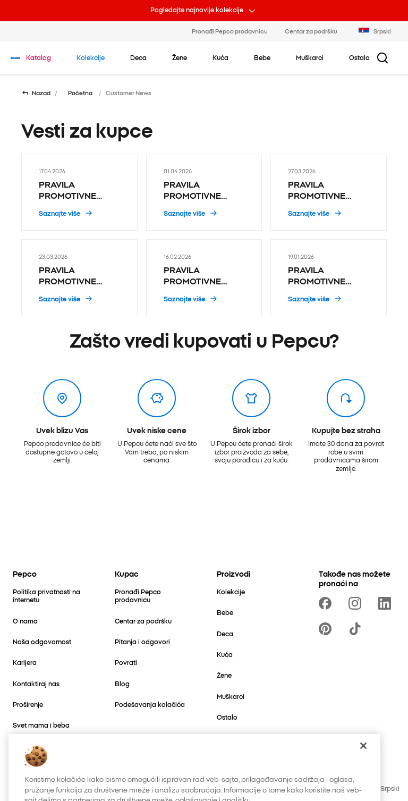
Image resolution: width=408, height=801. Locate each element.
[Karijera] (25, 662)
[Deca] (225, 633)
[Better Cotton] (33, 746)
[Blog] (122, 683)
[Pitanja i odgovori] (142, 641)
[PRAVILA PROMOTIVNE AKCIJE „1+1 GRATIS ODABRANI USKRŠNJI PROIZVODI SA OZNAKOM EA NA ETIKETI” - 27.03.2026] (328, 192)
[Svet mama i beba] (41, 725)
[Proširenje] (28, 704)
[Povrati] (126, 662)
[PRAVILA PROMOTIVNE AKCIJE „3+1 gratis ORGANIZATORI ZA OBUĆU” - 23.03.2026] (79, 277)
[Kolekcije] (231, 591)
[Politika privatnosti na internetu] (51, 595)
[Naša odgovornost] (42, 641)
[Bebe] (225, 612)
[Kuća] (225, 654)
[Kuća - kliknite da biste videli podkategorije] (220, 57)
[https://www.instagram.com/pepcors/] (357, 603)
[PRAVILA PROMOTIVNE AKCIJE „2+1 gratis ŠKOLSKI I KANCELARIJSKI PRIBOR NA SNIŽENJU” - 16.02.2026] (204, 277)
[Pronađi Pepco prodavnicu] (153, 595)
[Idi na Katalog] (38, 57)
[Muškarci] (230, 696)
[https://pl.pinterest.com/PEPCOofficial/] (327, 628)
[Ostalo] (227, 717)
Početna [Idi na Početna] (80, 92)
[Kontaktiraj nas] (36, 683)
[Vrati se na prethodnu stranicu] (35, 93)
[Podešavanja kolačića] (150, 704)
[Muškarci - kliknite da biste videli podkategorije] (310, 57)
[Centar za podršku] (143, 621)
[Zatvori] (363, 772)
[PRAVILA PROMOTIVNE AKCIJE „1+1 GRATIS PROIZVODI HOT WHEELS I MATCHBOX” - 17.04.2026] (79, 192)
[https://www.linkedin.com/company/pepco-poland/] (386, 603)
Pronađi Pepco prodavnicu (230, 31)
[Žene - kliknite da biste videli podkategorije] (179, 57)
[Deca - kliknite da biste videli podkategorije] (138, 57)
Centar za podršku (311, 31)
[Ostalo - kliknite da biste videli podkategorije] (359, 57)
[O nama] (25, 621)
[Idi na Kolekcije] (90, 57)
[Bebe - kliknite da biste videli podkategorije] (262, 57)
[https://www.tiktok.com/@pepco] (357, 628)
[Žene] (224, 675)
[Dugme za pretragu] (382, 58)
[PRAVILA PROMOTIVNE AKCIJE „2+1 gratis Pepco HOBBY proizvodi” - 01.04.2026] (204, 192)
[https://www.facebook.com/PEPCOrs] (327, 603)
